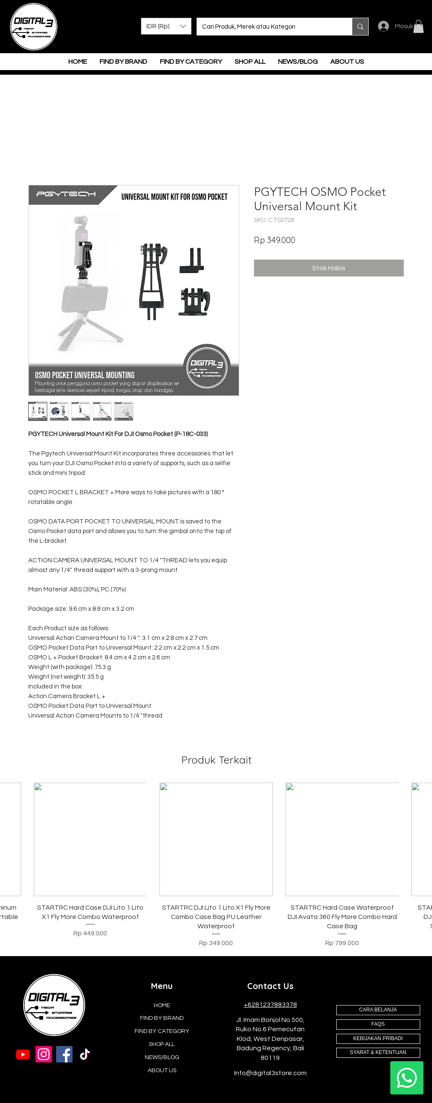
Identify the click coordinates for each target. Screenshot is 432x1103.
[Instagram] (43, 1054)
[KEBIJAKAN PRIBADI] (378, 1039)
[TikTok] (85, 1054)
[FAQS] (378, 1024)
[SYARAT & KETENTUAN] (378, 1053)
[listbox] (166, 26)
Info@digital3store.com (270, 1073)
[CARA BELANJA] (378, 1010)
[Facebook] (64, 1054)
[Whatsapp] (407, 1078)
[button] (166, 26)
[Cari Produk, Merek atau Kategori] (268, 26)
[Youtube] (23, 1054)
